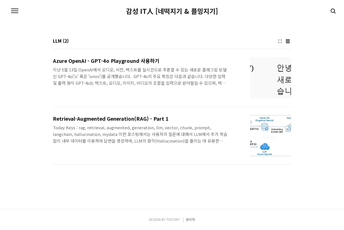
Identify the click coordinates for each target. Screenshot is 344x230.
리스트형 (287, 41)
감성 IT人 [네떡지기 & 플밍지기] (172, 11)
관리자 (190, 219)
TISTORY (173, 219)
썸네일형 (280, 41)
